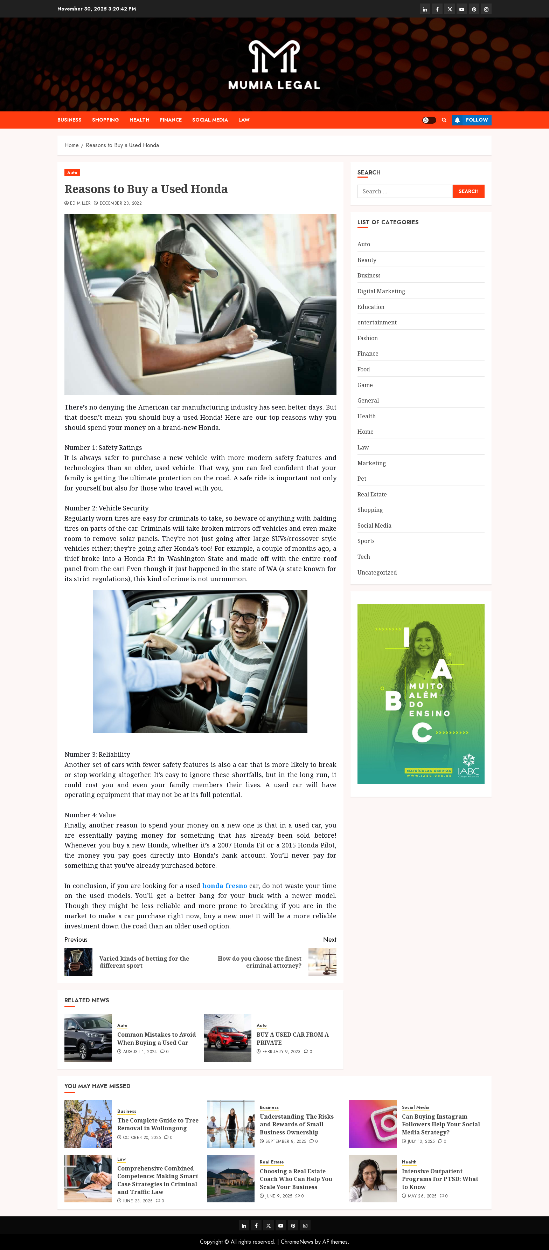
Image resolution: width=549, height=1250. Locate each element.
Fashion (367, 338)
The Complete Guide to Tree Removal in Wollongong (158, 1124)
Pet (361, 478)
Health (140, 119)
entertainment (377, 322)
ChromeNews (297, 1242)
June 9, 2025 (278, 1196)
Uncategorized (377, 572)
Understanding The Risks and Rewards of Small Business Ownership (297, 1124)
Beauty (366, 260)
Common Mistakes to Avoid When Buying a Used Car (156, 1038)
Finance (171, 119)
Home (365, 431)
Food (363, 369)
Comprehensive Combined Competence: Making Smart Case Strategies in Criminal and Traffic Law (157, 1180)
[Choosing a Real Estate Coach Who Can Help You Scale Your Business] (231, 1178)
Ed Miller (80, 203)
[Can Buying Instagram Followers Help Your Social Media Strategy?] (373, 1124)
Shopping (105, 119)
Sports (366, 541)
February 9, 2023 (282, 1052)
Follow (470, 120)
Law (244, 119)
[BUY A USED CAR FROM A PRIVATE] (227, 1038)
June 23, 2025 (138, 1201)
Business (69, 119)
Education (370, 307)
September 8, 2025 (285, 1142)
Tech (363, 557)
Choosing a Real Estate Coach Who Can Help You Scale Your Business (296, 1179)
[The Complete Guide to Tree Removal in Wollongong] (88, 1124)
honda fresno (224, 885)
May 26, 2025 (422, 1196)
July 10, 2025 (421, 1142)
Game (365, 385)
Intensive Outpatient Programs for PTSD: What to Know (440, 1179)
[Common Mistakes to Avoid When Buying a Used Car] (88, 1038)
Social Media (210, 119)
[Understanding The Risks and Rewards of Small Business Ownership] (231, 1124)
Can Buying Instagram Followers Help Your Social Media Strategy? (441, 1124)
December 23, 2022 (121, 203)
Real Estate (372, 494)
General (368, 400)
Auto (72, 173)
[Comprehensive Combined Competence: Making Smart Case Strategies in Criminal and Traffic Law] (88, 1178)
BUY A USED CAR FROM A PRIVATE (293, 1038)
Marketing (371, 463)
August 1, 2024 (140, 1052)
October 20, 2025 (142, 1138)
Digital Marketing (381, 291)
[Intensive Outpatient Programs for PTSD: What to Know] (373, 1178)
